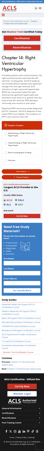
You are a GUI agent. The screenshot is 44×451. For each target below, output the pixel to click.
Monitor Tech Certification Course (18, 352)
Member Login (22, 393)
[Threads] (37, 431)
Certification (22, 38)
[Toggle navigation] (40, 8)
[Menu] (3, 15)
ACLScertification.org (18, 442)
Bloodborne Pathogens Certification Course (21, 330)
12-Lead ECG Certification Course (16, 341)
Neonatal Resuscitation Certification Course (21, 322)
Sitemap (31, 437)
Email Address (10, 278)
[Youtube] (19, 431)
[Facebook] (6, 431)
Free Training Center (12, 422)
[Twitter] (10, 431)
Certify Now (22, 216)
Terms (11, 437)
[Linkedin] (24, 431)
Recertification (22, 47)
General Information (11, 408)
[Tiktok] (32, 431)
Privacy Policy (21, 437)
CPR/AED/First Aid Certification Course (18, 326)
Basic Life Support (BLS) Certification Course (21, 318)
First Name (9, 258)
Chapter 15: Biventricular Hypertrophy (24, 369)
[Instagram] (15, 431)
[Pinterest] (28, 431)
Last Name (9, 268)
